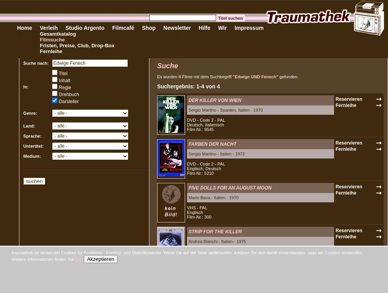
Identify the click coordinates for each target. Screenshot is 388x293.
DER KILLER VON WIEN (215, 100)
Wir (222, 28)
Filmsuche (52, 40)
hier (79, 259)
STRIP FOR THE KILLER (215, 231)
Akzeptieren (100, 259)
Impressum (249, 28)
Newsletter (177, 28)
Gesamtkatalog (58, 34)
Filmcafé (123, 28)
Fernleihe (51, 51)
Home (24, 28)
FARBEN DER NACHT (212, 144)
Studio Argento (85, 28)
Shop (149, 28)
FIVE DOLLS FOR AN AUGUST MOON (230, 188)
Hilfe (204, 28)
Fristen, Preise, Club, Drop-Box (77, 45)
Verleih (49, 28)
